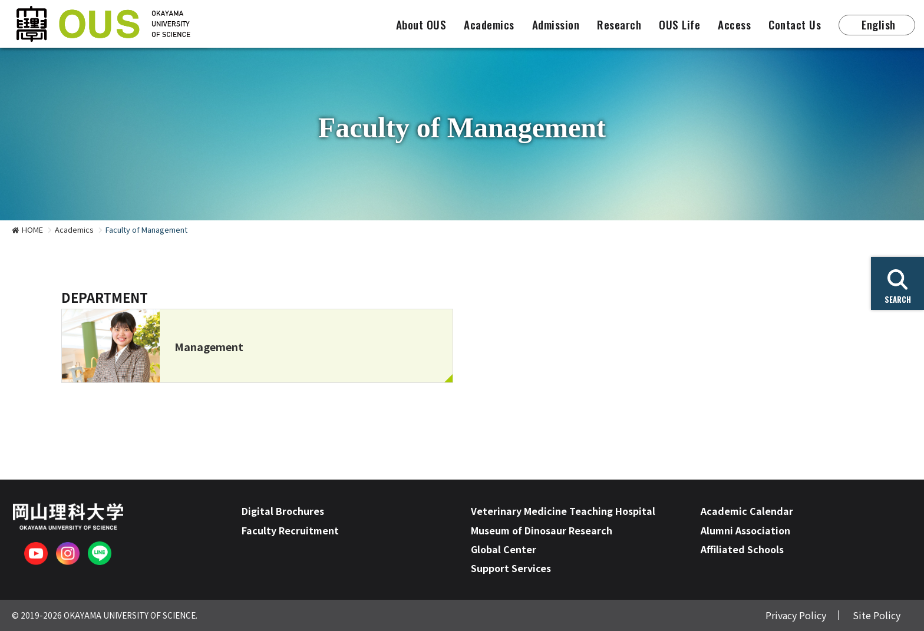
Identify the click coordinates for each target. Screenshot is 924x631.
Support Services (511, 568)
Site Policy (876, 615)
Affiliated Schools (742, 549)
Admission (556, 24)
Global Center (503, 549)
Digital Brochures (283, 511)
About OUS (421, 24)
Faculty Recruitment (290, 530)
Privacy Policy (795, 615)
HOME (32, 229)
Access (734, 24)
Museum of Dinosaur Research (541, 530)
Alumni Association (745, 530)
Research (619, 24)
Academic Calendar (747, 511)
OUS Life (679, 24)
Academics (489, 24)
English (879, 24)
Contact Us (794, 24)
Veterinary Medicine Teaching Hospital (563, 511)
